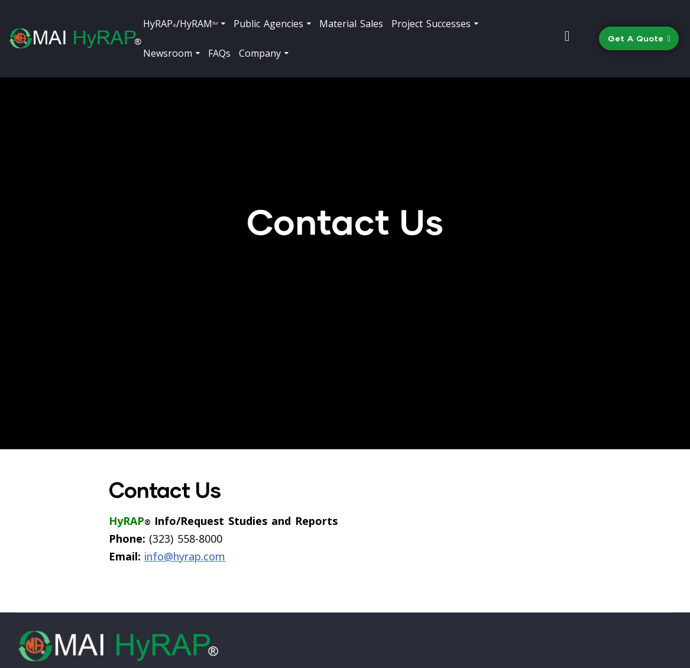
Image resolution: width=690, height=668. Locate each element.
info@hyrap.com (184, 439)
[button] (639, 39)
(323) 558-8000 (427, 585)
